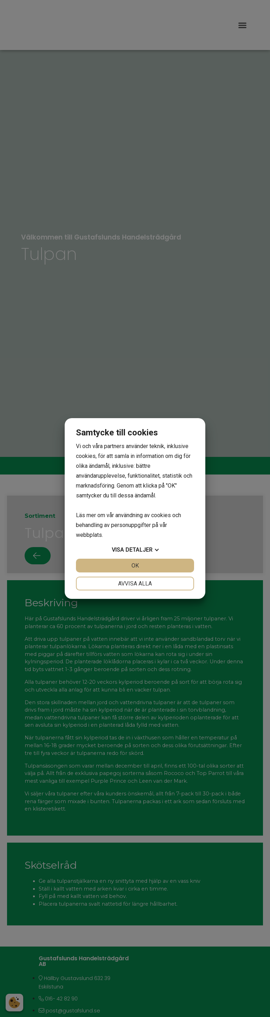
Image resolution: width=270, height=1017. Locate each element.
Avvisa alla (135, 583)
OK (135, 565)
